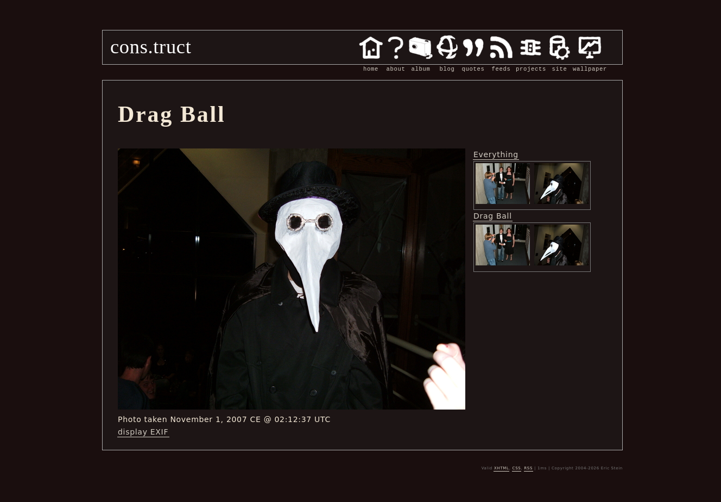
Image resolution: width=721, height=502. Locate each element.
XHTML (501, 468)
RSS (528, 468)
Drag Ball (492, 216)
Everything (495, 154)
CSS (517, 468)
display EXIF (143, 431)
